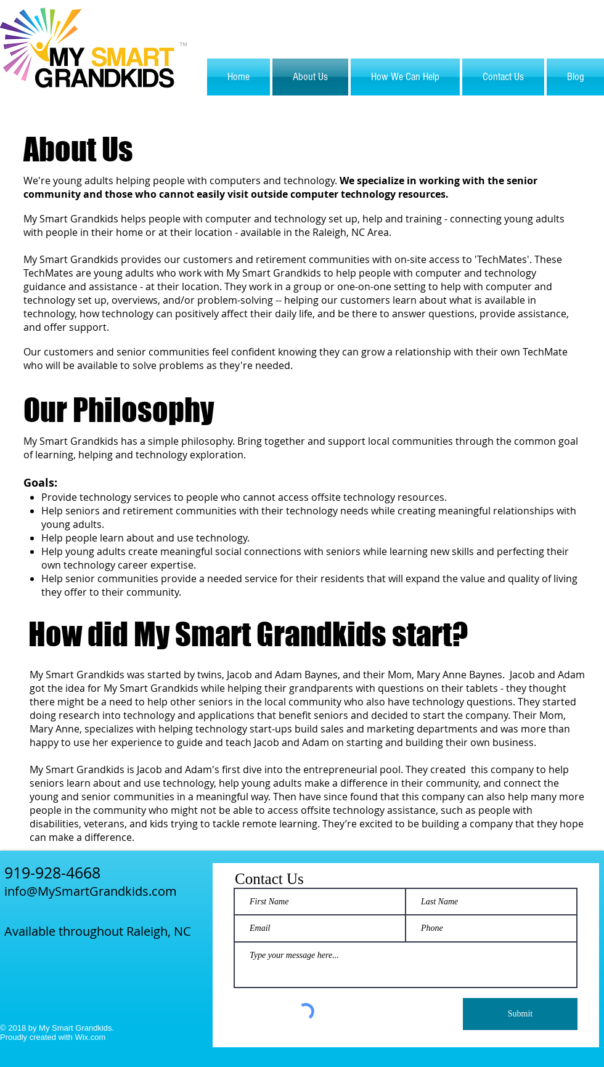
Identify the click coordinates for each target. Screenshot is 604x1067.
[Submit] (520, 1014)
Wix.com (90, 1037)
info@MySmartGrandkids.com (90, 891)
